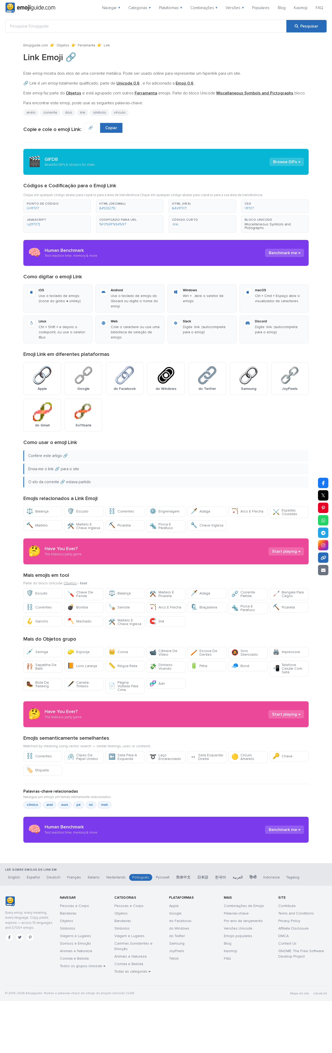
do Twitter (177, 988)
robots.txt (320, 1045)
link (82, 112)
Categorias (139, 7)
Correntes (121, 511)
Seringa (37, 651)
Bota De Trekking (37, 684)
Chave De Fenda (80, 594)
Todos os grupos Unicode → (82, 1018)
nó (91, 805)
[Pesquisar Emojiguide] (145, 26)
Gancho (37, 621)
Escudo (77, 511)
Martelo (37, 525)
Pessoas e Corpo (74, 957)
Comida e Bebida (74, 1010)
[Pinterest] (30, 989)
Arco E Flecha (247, 511)
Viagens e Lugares (75, 988)
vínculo (120, 112)
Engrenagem (164, 511)
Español (33, 929)
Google (175, 965)
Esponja (78, 651)
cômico (32, 805)
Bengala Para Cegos (288, 594)
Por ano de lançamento (243, 973)
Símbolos (67, 980)
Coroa (118, 651)
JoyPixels (176, 1003)
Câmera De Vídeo (163, 653)
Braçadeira (203, 607)
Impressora (286, 651)
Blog (282, 7)
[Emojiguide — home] (30, 8)
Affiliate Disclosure (293, 980)
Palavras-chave (236, 965)
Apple (174, 957)
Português (140, 929)
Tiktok (174, 1010)
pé (79, 805)
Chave (283, 756)
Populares (260, 7)
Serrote (119, 607)
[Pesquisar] (306, 26)
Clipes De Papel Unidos (82, 757)
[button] (57, 206)
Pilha (198, 665)
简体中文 (183, 929)
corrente (50, 112)
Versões (235, 7)
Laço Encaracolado (165, 757)
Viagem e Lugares (129, 988)
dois (68, 112)
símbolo (99, 112)
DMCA (283, 988)
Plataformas (170, 7)
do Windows (179, 980)
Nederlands (116, 929)
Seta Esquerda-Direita (207, 757)
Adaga (200, 511)
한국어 (220, 929)
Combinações (203, 7)
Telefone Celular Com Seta (287, 668)
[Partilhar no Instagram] (323, 545)
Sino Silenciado (244, 653)
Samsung (176, 995)
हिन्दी (253, 929)
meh (104, 805)
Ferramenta (86, 45)
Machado (79, 621)
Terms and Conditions (296, 965)
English (14, 929)
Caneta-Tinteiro (78, 684)
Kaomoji (300, 7)
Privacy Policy (289, 973)
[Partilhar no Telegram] (323, 533)
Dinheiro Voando (160, 667)
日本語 (202, 929)
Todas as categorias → (132, 1023)
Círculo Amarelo (242, 757)
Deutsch (53, 929)
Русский (162, 929)
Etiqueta (37, 770)
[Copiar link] (323, 557)
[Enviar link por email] (323, 570)
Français (74, 929)
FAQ (319, 7)
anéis (31, 112)
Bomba (77, 607)
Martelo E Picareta (161, 594)
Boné (240, 665)
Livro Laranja (82, 665)
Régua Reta (122, 665)
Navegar (111, 7)
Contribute (287, 957)
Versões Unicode (238, 980)
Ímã (156, 621)
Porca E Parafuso (161, 526)
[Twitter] (20, 989)
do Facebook (180, 973)
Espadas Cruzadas (285, 512)
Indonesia (271, 929)
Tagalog (292, 929)
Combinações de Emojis (244, 957)
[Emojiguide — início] (10, 953)
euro (64, 805)
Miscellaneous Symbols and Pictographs (268, 226)
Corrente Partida (243, 594)
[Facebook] (9, 989)
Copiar (111, 128)
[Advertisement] (166, 888)
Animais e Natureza (76, 1003)
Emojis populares (238, 988)
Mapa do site (299, 1045)
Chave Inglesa (206, 525)
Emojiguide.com (35, 45)
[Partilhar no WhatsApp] (323, 520)
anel (49, 805)
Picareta (119, 525)
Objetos (63, 45)
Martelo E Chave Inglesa (83, 526)
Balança (37, 511)
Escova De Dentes (203, 653)
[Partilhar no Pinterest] (323, 508)
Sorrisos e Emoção (75, 995)
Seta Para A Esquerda (122, 757)
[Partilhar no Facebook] (323, 483)
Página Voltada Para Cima (123, 686)
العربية (238, 929)
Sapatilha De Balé (41, 667)
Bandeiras (68, 965)
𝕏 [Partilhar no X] (323, 495)
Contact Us (287, 995)
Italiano (94, 929)
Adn (157, 683)
